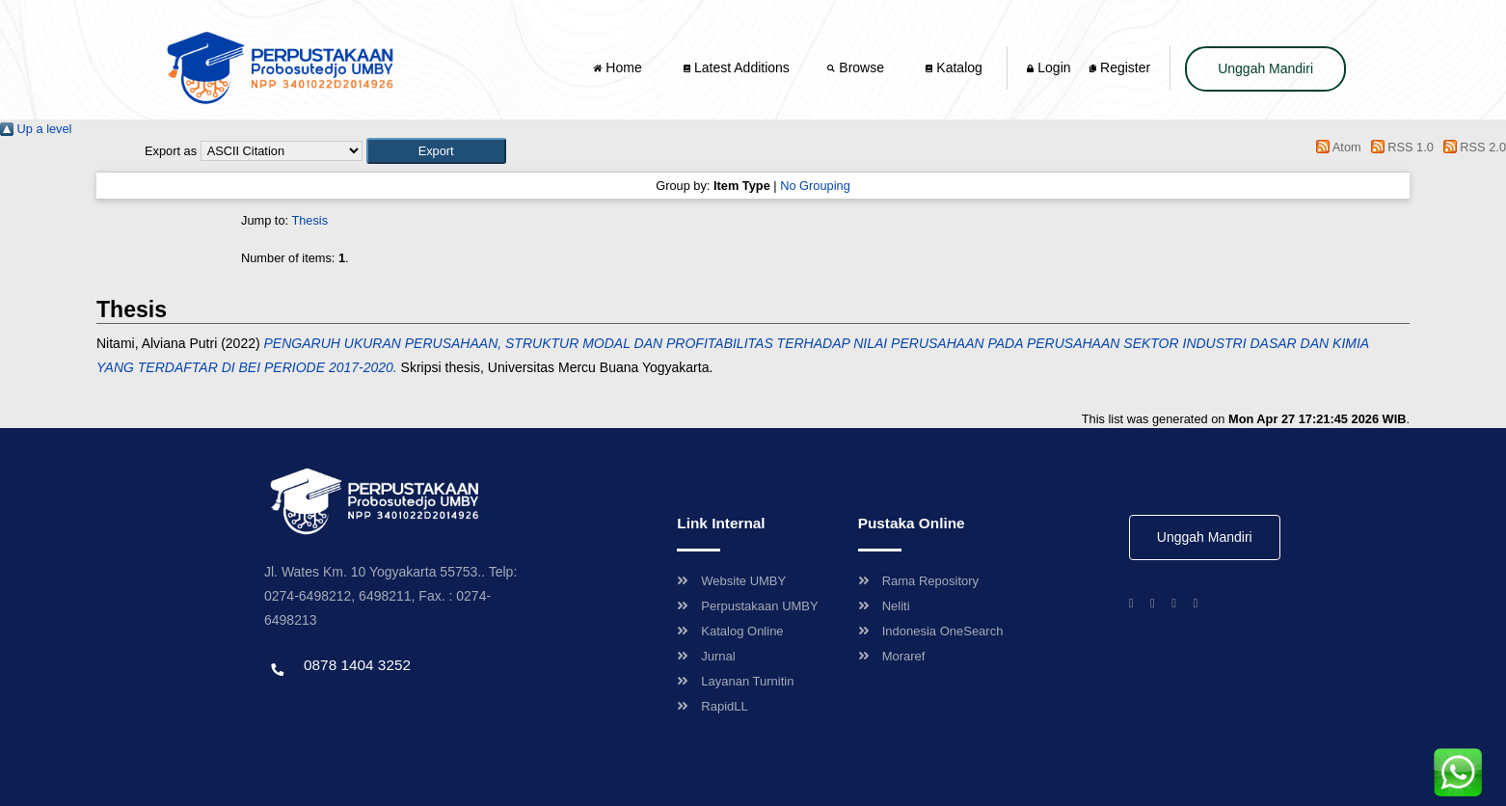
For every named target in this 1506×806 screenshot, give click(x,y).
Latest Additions (737, 67)
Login (1048, 67)
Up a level (35, 128)
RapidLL (712, 706)
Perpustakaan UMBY (747, 606)
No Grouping (815, 185)
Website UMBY (731, 581)
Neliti (884, 606)
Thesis (309, 220)
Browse (857, 67)
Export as (171, 151)
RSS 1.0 (1399, 147)
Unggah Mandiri (1265, 68)
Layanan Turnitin (735, 681)
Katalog (954, 67)
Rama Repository (918, 581)
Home (619, 67)
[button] (436, 151)
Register (1119, 67)
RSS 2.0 (1471, 147)
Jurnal (706, 656)
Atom (1335, 147)
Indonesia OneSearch (931, 631)
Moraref (892, 656)
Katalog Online (730, 631)
